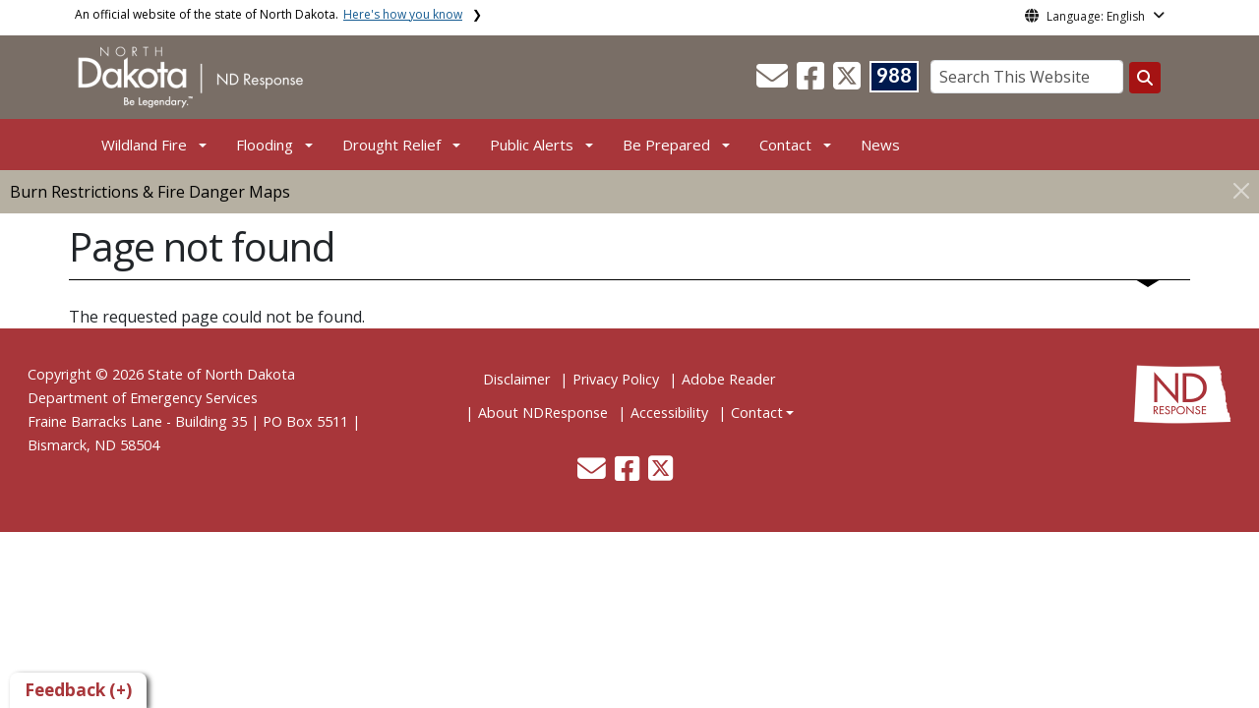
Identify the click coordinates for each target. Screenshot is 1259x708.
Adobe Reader (728, 379)
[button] (774, 81)
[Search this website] (1145, 77)
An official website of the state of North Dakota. (268, 14)
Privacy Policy (615, 379)
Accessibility (669, 412)
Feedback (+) (78, 689)
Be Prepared (666, 144)
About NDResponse (543, 412)
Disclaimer (516, 379)
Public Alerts (531, 144)
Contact (757, 412)
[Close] (1241, 190)
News (880, 144)
